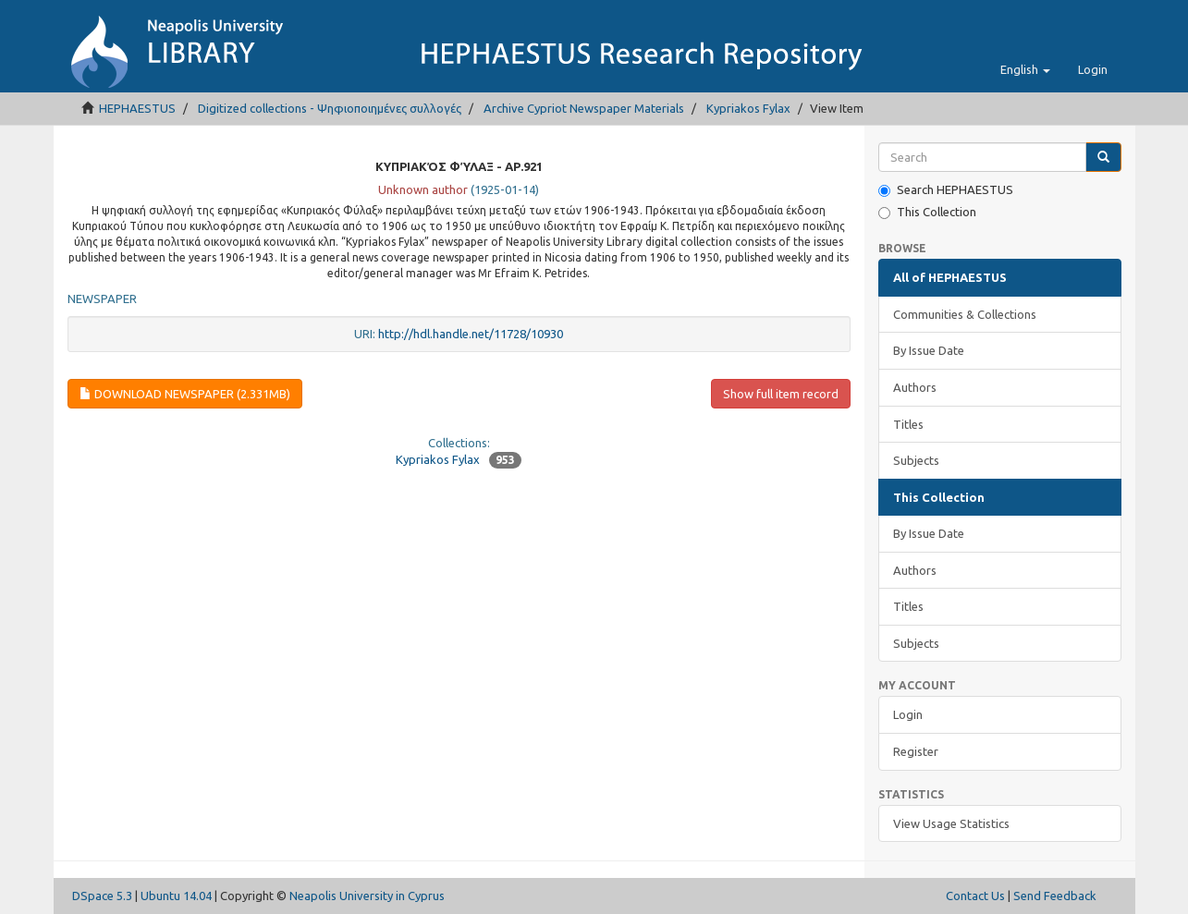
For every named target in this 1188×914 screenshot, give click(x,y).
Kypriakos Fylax (748, 108)
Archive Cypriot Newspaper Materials (584, 108)
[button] (1025, 69)
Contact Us (975, 895)
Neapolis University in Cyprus (367, 895)
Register (915, 751)
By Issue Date (928, 350)
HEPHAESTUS (137, 108)
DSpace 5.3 (102, 895)
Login (908, 714)
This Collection (927, 212)
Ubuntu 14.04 (176, 895)
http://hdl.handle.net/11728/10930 (470, 333)
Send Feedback (1054, 895)
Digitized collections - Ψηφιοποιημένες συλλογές (329, 108)
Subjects (916, 460)
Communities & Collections (964, 314)
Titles (908, 424)
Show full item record (781, 393)
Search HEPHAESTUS (945, 190)
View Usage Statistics (951, 823)
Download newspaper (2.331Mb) (185, 393)
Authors (915, 387)
